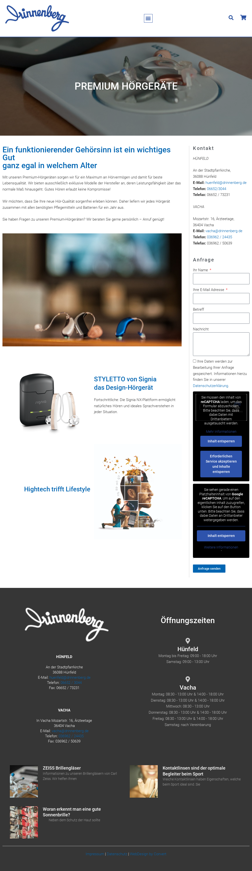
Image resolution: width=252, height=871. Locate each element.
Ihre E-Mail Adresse (209, 290)
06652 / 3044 (71, 682)
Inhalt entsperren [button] (221, 441)
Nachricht (201, 329)
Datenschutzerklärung (210, 386)
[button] (148, 18)
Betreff (198, 309)
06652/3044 (216, 189)
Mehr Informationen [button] (221, 431)
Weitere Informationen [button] (221, 547)
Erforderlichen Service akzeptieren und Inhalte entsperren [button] (221, 464)
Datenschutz (117, 854)
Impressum (95, 854)
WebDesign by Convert (148, 854)
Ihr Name (201, 270)
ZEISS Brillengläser (62, 768)
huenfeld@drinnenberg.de (226, 182)
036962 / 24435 (219, 237)
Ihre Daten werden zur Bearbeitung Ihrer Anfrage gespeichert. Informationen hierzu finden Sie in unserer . (220, 373)
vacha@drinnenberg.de (223, 231)
